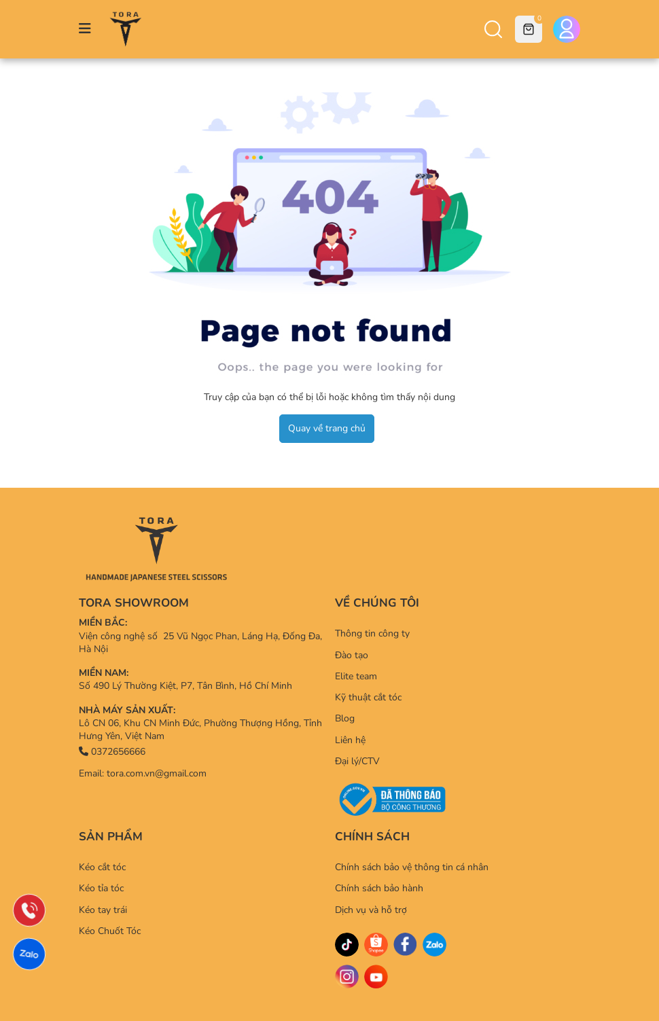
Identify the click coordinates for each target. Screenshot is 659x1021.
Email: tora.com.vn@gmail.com (143, 773)
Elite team (356, 676)
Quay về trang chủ (327, 428)
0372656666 (112, 751)
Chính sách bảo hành (379, 888)
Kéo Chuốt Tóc (110, 931)
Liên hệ (350, 740)
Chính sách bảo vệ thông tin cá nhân (411, 867)
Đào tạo (351, 655)
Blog (345, 718)
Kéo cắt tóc (102, 867)
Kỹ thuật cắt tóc (368, 697)
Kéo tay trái (103, 909)
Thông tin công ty (372, 633)
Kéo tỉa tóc (101, 888)
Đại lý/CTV (357, 761)
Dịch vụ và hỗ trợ (371, 909)
